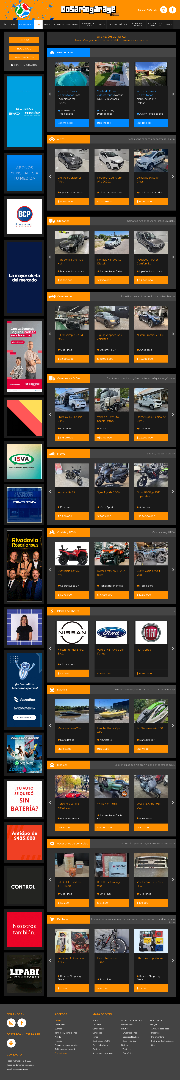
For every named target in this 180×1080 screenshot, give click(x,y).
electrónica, (109, 919)
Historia (58, 1041)
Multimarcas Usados (149, 192)
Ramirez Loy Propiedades (66, 112)
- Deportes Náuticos (130, 1037)
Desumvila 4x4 (107, 349)
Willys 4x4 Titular (107, 803)
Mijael (102, 428)
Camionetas (98, 1028)
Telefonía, (96, 919)
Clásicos (96, 1049)
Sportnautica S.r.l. (69, 585)
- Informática (156, 1020)
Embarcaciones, (124, 689)
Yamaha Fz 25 (66, 492)
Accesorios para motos (160, 843)
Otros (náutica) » (166, 689)
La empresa (60, 1024)
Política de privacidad (65, 1049)
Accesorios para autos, (134, 843)
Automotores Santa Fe (110, 817)
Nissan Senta (66, 664)
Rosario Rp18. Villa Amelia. (110, 95)
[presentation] (50, 94)
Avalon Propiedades (150, 113)
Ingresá (24, 39)
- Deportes (154, 1033)
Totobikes (104, 979)
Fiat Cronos (144, 649)
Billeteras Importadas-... (151, 958)
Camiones (97, 1033)
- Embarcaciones (129, 1033)
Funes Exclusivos (68, 818)
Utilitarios (97, 1024)
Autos (95, 1020)
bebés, (143, 919)
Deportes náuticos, (145, 689)
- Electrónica (127, 1053)
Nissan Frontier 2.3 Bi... (150, 335)
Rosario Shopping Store (69, 978)
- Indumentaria (157, 1037)
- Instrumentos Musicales (161, 1041)
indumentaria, (167, 919)
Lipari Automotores (70, 192)
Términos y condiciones (66, 1033)
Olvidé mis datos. (24, 65)
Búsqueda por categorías (66, 1045)
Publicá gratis (24, 57)
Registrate (24, 48)
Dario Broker (66, 739)
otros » (171, 922)
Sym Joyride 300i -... (109, 492)
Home (57, 1020)
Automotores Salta (109, 271)
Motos (95, 1037)
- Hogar (153, 1024)
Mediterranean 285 (69, 728)
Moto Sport (105, 507)
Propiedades (127, 1024)
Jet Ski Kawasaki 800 (150, 728)
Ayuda (58, 1037)
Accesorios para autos (102, 1053)
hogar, (135, 919)
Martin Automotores (71, 271)
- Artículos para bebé (159, 1028)
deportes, (153, 919)
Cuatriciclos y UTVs (101, 1041)
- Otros (153, 1045)
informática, (124, 919)
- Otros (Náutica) (129, 1041)
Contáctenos (61, 1053)
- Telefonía (126, 1049)
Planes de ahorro (100, 1045)
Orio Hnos (65, 349)
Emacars (64, 507)
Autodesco (144, 349)
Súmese (58, 1028)
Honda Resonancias (110, 585)
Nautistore (104, 739)
